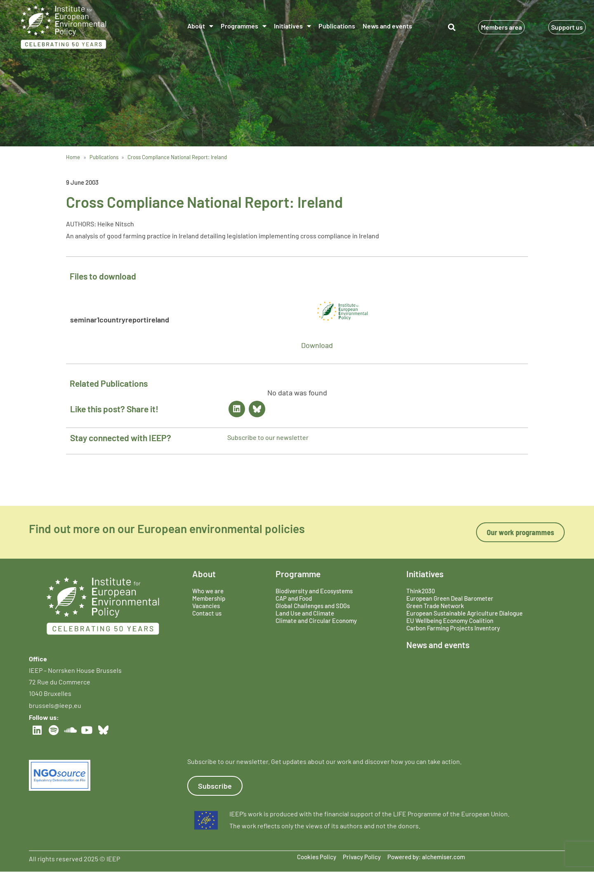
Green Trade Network (435, 605)
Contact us (207, 613)
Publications (336, 26)
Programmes (243, 26)
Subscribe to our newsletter (268, 437)
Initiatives (292, 26)
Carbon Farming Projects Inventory (453, 628)
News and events (387, 26)
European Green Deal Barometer (449, 598)
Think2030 (420, 591)
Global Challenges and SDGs (313, 605)
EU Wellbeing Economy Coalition (449, 620)
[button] (451, 27)
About (200, 26)
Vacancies (206, 605)
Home (73, 157)
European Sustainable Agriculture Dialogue (464, 613)
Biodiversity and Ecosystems (314, 591)
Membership (208, 598)
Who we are (208, 591)
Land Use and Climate (305, 613)
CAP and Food (294, 598)
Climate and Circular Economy (316, 620)
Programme (298, 574)
